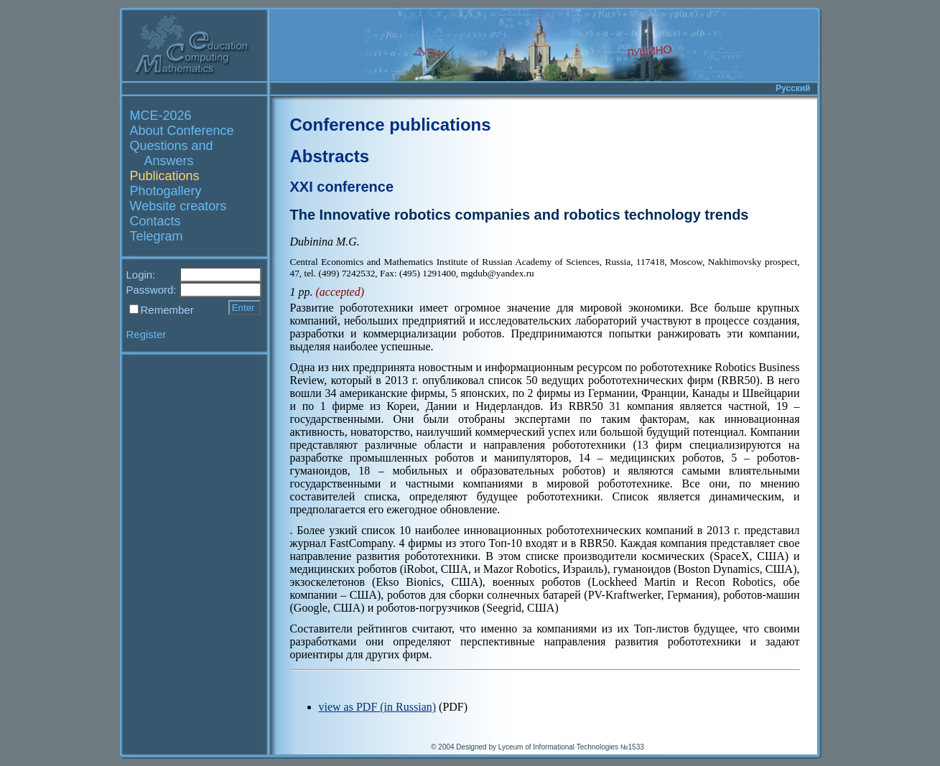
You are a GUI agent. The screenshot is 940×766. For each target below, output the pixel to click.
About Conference (182, 130)
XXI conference (342, 187)
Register (146, 334)
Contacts (155, 221)
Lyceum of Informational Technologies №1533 (571, 747)
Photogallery (166, 191)
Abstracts (330, 156)
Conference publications (390, 124)
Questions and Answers (171, 153)
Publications (165, 176)
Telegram (156, 236)
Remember (167, 310)
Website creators (178, 206)
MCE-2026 (161, 115)
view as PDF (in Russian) (378, 707)
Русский (793, 88)
